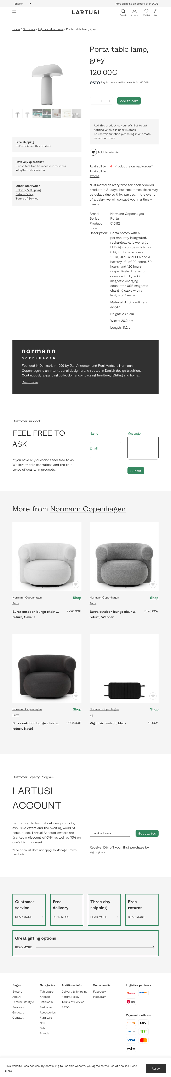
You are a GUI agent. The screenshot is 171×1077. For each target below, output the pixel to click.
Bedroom (46, 1007)
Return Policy (24, 194)
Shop (76, 597)
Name (105, 437)
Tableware (46, 991)
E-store (17, 991)
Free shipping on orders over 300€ (137, 3)
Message (143, 445)
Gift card (18, 1012)
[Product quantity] (101, 100)
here (112, 138)
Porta (114, 218)
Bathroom (46, 1002)
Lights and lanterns (50, 29)
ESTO (65, 1007)
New (42, 1023)
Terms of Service (27, 198)
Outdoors (29, 29)
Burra (15, 603)
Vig (91, 714)
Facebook (99, 991)
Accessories (48, 1012)
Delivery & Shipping (28, 190)
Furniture (46, 1017)
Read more (30, 382)
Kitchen (45, 997)
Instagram (99, 997)
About (16, 997)
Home (16, 29)
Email (105, 452)
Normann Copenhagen (127, 214)
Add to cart (129, 101)
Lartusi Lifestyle (23, 1002)
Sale (43, 1028)
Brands (44, 1033)
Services (18, 1007)
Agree (156, 1068)
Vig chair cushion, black (108, 723)
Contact (17, 1017)
